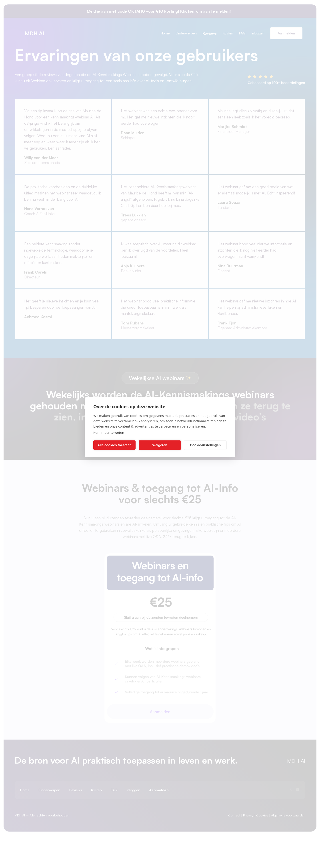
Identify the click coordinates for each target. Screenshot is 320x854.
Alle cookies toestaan (114, 445)
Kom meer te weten (108, 432)
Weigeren (159, 445)
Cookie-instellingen (205, 445)
